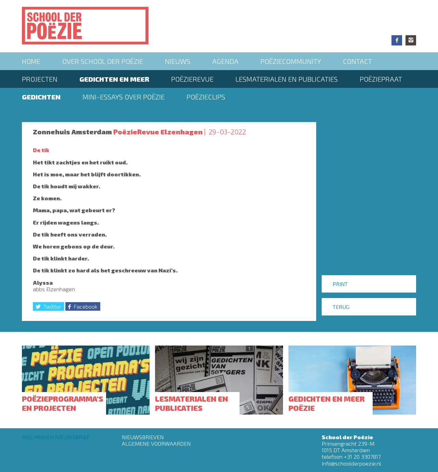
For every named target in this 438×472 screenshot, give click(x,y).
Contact (357, 61)
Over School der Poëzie (102, 61)
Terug (341, 307)
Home (31, 61)
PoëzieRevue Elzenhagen (158, 131)
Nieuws (177, 61)
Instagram (410, 40)
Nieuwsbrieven (143, 437)
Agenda (225, 61)
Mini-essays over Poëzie (123, 97)
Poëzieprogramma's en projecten (62, 403)
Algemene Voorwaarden (156, 443)
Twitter (52, 306)
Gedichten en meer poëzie (326, 403)
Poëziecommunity (290, 61)
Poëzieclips (205, 97)
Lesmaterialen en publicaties (286, 79)
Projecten (39, 79)
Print (340, 284)
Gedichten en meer (114, 79)
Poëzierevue (192, 79)
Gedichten (41, 97)
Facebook (396, 40)
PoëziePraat (381, 79)
